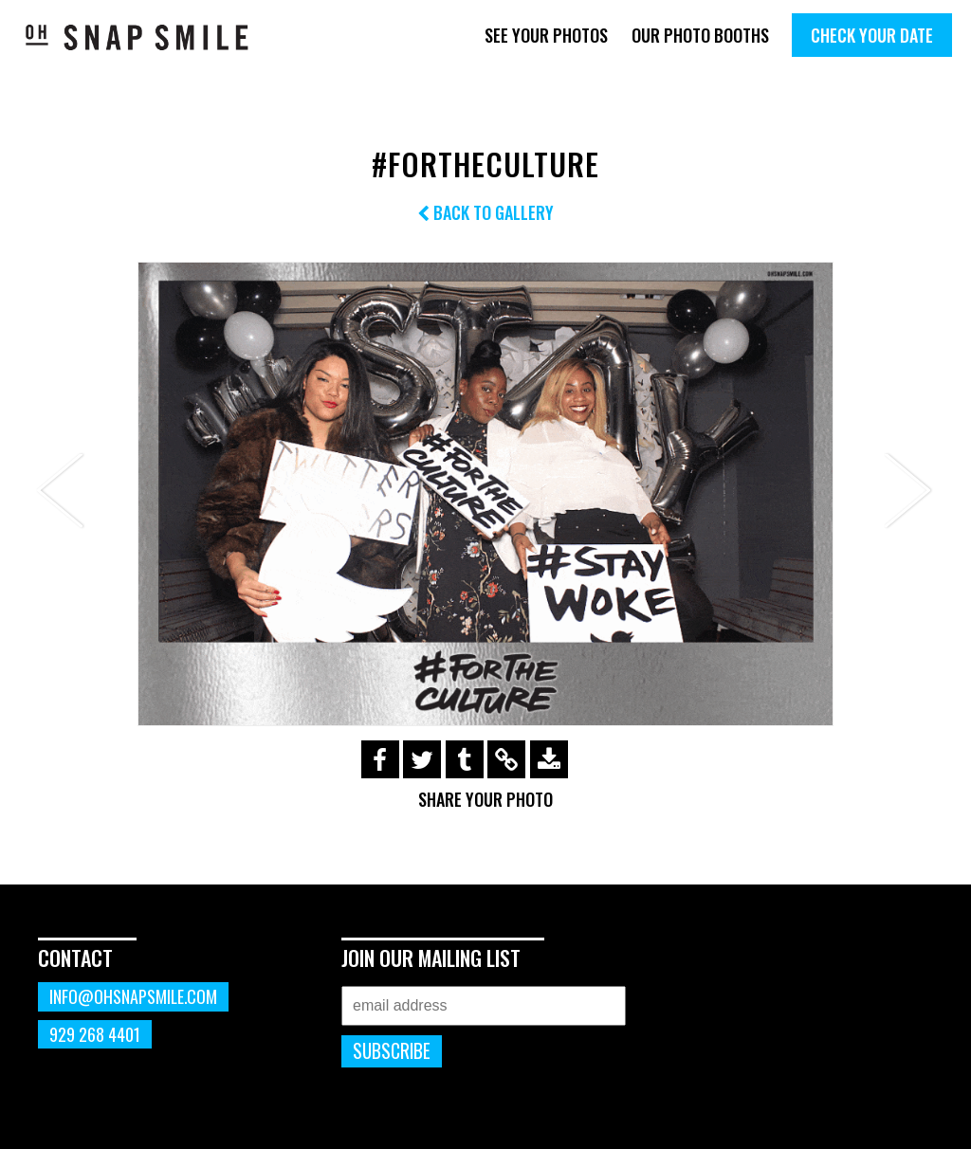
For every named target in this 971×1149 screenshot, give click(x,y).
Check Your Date (872, 35)
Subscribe (392, 1051)
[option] (485, 494)
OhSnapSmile (137, 37)
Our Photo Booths (700, 35)
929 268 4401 (94, 1034)
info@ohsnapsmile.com (133, 996)
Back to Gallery (485, 212)
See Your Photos (546, 35)
